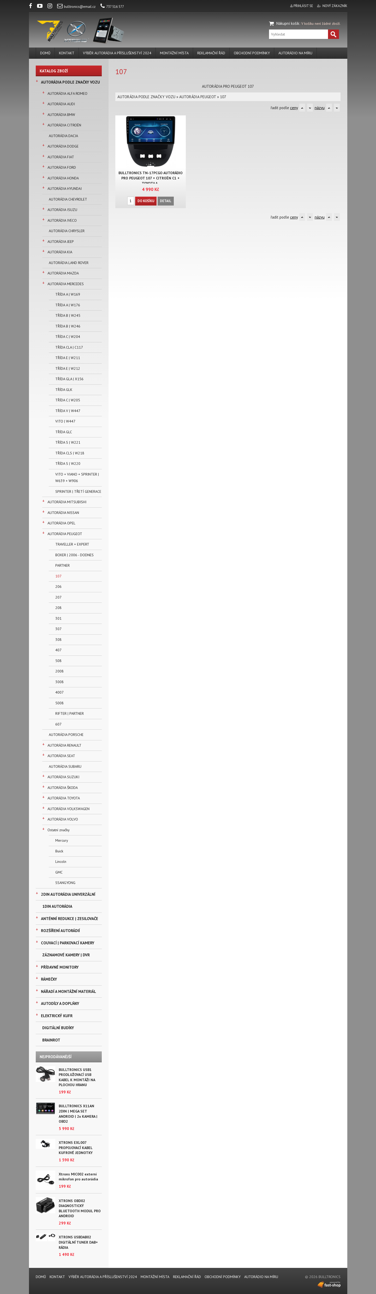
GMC (59, 872)
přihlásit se (303, 6)
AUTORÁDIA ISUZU (62, 209)
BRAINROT (51, 1040)
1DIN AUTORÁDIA (57, 906)
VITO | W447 (65, 421)
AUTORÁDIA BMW (61, 114)
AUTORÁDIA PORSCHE (66, 734)
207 (58, 597)
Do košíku (146, 201)
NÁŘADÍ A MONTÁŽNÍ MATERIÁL (68, 991)
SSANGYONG (65, 882)
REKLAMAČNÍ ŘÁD (211, 53)
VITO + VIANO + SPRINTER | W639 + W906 (77, 477)
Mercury (61, 840)
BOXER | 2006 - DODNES (74, 555)
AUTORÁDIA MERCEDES (65, 284)
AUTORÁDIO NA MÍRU (295, 53)
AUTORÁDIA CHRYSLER (67, 231)
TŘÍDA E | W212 (67, 368)
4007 (59, 692)
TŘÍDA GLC (63, 432)
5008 (59, 703)
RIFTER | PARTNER (69, 713)
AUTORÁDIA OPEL (61, 523)
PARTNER (62, 565)
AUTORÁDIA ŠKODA (62, 787)
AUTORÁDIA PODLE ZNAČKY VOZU (70, 82)
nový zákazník (335, 6)
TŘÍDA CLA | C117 (69, 347)
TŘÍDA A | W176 (67, 305)
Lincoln (60, 861)
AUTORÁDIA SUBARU (65, 766)
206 (58, 586)
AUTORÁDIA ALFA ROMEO (67, 93)
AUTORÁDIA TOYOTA (63, 798)
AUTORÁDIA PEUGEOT (64, 533)
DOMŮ (45, 53)
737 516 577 (112, 6)
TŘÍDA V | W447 (67, 410)
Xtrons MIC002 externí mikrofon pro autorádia (78, 1177)
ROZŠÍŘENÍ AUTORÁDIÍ (60, 930)
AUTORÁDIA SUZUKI (63, 777)
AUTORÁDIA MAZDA (63, 273)
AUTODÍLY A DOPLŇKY (60, 1003)
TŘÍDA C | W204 (67, 336)
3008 (59, 682)
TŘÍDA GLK (63, 389)
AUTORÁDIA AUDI (61, 104)
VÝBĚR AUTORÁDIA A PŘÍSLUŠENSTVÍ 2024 (117, 53)
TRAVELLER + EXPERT (72, 544)
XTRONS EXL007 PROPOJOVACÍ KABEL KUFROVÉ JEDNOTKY (76, 1147)
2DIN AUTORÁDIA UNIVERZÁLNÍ (68, 894)
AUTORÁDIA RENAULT (64, 745)
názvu (320, 107)
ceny (294, 107)
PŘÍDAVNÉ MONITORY (60, 967)
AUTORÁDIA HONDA (63, 178)
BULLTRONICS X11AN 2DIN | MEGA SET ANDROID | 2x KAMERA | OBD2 (78, 1114)
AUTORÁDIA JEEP (60, 241)
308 (58, 639)
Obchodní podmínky (252, 53)
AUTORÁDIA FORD (61, 167)
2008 (59, 671)
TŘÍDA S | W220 (67, 463)
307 (58, 628)
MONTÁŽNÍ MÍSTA (174, 53)
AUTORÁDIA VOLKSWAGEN (68, 808)
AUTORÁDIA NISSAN (63, 512)
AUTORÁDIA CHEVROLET (68, 199)
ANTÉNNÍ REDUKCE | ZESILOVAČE (69, 918)
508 (58, 660)
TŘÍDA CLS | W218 (69, 453)
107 (58, 576)
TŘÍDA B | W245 (67, 315)
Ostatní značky (58, 830)
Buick (59, 851)
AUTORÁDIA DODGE (63, 146)
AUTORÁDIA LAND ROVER (68, 262)
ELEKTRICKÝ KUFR (57, 1015)
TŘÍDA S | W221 (67, 442)
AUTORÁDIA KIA (59, 252)
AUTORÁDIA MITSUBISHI (66, 502)
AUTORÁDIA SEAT (61, 755)
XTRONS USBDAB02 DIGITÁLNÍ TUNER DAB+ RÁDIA (78, 1242)
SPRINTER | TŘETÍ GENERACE (78, 491)
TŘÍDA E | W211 (67, 357)
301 (58, 618)
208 (58, 607)
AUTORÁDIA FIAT (60, 157)
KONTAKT (66, 53)
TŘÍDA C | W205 (67, 400)
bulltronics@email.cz (76, 6)
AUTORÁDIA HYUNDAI (64, 188)
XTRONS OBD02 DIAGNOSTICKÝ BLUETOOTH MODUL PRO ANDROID (80, 1208)
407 (58, 650)
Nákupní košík (287, 23)
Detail (165, 201)
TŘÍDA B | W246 (67, 326)
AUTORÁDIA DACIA (63, 135)
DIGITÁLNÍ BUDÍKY (58, 1027)
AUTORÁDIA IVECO (62, 220)
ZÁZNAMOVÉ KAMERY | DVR (66, 954)
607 (58, 724)
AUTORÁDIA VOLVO (62, 819)
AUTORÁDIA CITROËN (64, 125)
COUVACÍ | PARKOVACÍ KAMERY (67, 942)
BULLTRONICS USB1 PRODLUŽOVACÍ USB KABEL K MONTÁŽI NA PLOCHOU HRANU (77, 1077)
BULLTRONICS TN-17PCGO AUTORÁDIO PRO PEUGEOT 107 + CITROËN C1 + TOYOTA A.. (150, 178)
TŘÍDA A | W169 (67, 294)
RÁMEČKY (49, 979)
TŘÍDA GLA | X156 (69, 379)
